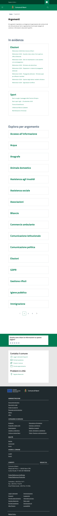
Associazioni (17, 202)
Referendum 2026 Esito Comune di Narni (23, 51)
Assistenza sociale (20, 190)
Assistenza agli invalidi (22, 179)
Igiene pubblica (18, 292)
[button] (12, 2)
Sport (13, 94)
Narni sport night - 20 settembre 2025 (22, 101)
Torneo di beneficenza (18, 104)
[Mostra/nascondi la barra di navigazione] (2, 7)
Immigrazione (17, 304)
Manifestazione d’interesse (19, 111)
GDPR (13, 270)
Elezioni (14, 47)
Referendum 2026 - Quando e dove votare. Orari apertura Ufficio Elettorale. (27, 55)
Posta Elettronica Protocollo (16, 477)
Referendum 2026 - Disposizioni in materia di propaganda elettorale (27, 69)
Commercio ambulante (22, 224)
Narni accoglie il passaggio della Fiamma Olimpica (25, 98)
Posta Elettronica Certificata (16, 475)
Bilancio (14, 213)
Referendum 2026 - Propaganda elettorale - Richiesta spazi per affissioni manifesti (28, 75)
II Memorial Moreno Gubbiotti (20, 107)
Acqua (13, 145)
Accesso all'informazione (23, 134)
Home (10, 14)
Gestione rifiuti (18, 281)
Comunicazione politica (22, 247)
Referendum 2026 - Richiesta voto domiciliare (24, 65)
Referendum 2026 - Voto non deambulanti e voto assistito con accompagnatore (27, 61)
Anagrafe (15, 156)
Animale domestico (20, 168)
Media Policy (12, 514)
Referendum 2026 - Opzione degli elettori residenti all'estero (28, 79)
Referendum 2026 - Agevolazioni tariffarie (23, 83)
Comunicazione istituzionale (25, 236)
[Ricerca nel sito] (48, 7)
